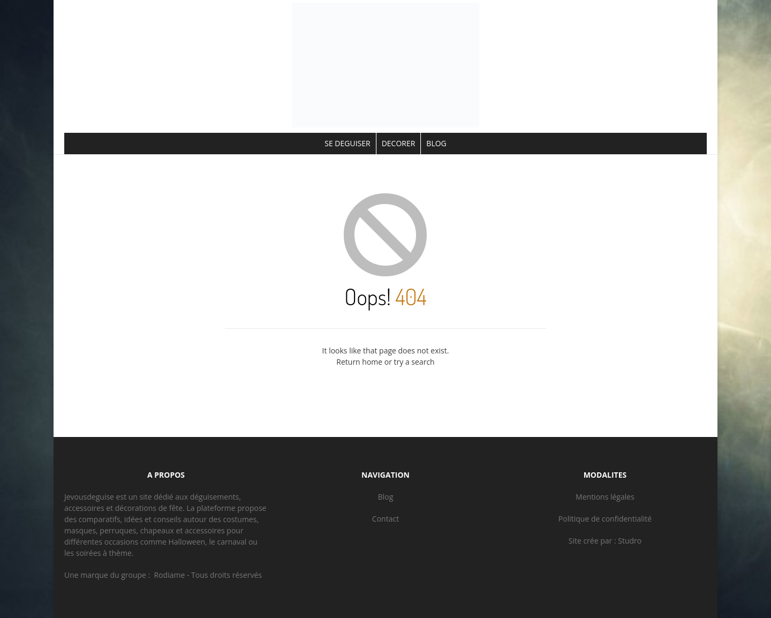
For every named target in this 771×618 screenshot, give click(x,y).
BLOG (436, 143)
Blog (386, 497)
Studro (629, 541)
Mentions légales (605, 497)
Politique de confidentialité (605, 519)
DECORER (398, 143)
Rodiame (169, 575)
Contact (385, 519)
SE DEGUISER (347, 143)
